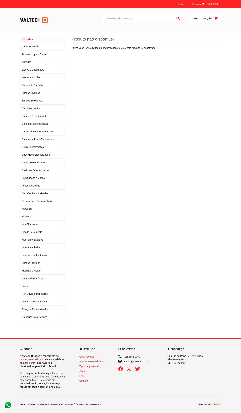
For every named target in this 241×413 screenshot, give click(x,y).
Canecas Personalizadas (35, 116)
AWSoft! (217, 404)
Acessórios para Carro (34, 54)
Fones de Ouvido (31, 185)
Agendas (26, 62)
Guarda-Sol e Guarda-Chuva (37, 201)
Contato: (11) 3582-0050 (205, 4)
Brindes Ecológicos (32, 100)
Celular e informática (33, 147)
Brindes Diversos (31, 93)
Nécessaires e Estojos (34, 278)
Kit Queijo (27, 208)
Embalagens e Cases (33, 178)
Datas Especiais (30, 46)
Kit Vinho (26, 216)
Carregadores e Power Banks (37, 131)
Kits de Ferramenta (32, 232)
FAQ (81, 376)
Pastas (25, 286)
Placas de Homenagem (34, 301)
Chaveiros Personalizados (36, 154)
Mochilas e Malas (31, 270)
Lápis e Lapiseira (31, 247)
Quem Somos (86, 356)
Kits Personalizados (32, 239)
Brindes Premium (31, 263)
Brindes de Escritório (33, 85)
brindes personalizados (32, 359)
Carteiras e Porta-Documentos (38, 139)
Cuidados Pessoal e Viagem (37, 170)
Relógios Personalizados (35, 309)
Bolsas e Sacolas (31, 77)
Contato (83, 380)
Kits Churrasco (30, 224)
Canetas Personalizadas (35, 123)
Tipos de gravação (89, 366)
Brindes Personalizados (92, 361)
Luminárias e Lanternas (34, 255)
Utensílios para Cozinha (34, 317)
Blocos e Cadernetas (33, 69)
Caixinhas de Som (31, 108)
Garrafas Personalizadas (35, 193)
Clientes (83, 371)
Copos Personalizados (34, 162)
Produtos (182, 4)
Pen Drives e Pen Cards (35, 293)
